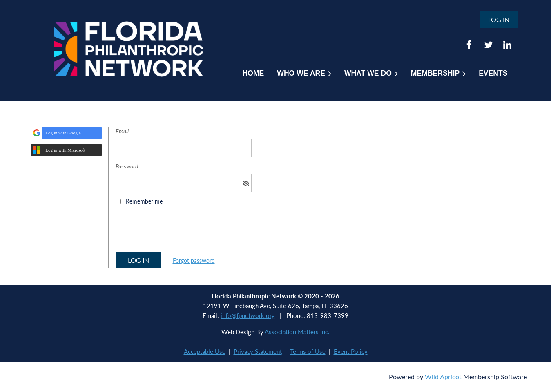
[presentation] (178, 231)
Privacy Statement (258, 351)
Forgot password (194, 260)
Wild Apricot (443, 376)
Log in (498, 19)
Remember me (144, 201)
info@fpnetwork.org (248, 315)
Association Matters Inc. (297, 332)
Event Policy (351, 351)
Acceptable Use (204, 351)
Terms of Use (308, 351)
